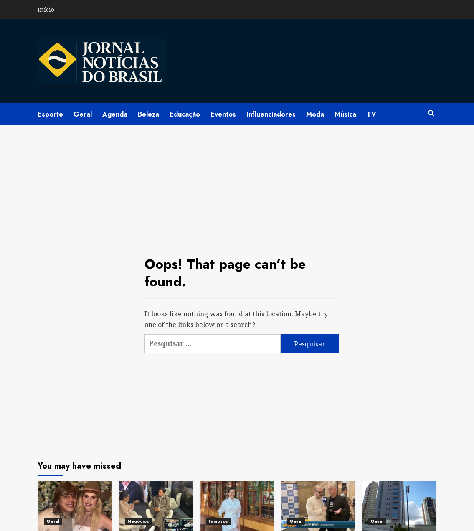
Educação (185, 114)
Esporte (50, 114)
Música (345, 114)
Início (46, 9)
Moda (315, 114)
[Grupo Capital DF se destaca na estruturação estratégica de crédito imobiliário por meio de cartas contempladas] (399, 506)
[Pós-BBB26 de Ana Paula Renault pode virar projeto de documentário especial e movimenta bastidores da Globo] (237, 506)
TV (371, 114)
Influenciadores (271, 114)
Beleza (148, 114)
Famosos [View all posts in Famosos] (218, 521)
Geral (83, 114)
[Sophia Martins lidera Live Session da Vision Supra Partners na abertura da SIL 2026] (156, 506)
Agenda (114, 114)
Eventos (223, 114)
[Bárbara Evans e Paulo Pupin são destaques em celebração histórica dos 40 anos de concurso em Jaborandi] (75, 506)
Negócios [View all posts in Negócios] (138, 521)
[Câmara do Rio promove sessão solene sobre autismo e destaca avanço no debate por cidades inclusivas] (318, 506)
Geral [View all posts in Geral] (52, 521)
